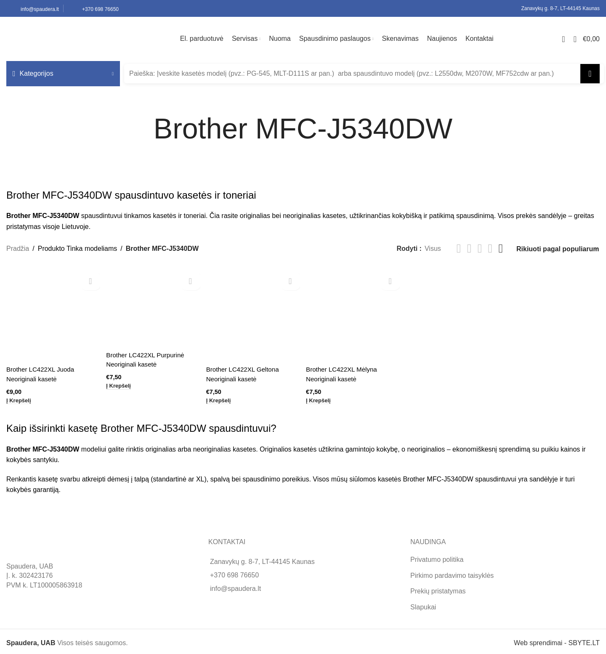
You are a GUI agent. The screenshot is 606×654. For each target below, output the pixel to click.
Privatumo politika (436, 557)
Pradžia (17, 248)
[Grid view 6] (500, 248)
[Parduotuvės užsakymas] (558, 249)
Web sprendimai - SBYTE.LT (557, 639)
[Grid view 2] (469, 248)
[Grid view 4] (490, 248)
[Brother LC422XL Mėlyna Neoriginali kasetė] (353, 313)
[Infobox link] (32, 8)
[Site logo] (59, 38)
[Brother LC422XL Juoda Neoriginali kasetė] (52, 313)
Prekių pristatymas (438, 588)
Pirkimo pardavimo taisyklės (452, 572)
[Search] (364, 73)
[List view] (459, 248)
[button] (20, 398)
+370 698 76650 (234, 572)
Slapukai (423, 604)
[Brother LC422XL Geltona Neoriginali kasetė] (253, 313)
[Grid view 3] (480, 248)
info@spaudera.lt (235, 586)
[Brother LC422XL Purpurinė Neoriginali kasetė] (152, 306)
